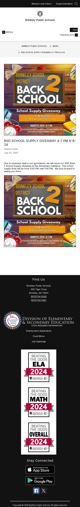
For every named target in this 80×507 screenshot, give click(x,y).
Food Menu (38, 336)
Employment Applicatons (38, 330)
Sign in (75, 30)
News (55, 46)
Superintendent (64, 3)
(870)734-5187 (38, 300)
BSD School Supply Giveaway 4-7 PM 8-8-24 (43, 52)
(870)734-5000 (39, 296)
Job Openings (39, 341)
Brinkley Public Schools (34, 46)
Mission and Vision (42, 3)
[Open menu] (7, 32)
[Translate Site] (68, 35)
